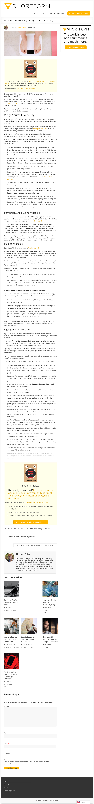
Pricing (43, 13)
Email (6, 743)
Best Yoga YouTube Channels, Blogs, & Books (11, 601)
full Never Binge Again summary (37, 502)
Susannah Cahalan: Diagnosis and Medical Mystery (50, 601)
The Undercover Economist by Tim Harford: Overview (35, 544)
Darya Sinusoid (28, 644)
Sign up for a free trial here (26, 89)
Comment (8, 705)
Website (7, 753)
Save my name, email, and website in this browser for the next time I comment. (27, 762)
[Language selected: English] (83, 802)
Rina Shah (47, 607)
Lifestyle (40, 528)
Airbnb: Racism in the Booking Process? (21, 536)
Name (6, 732)
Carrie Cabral (10, 644)
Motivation (47, 528)
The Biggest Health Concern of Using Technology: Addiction (11, 674)
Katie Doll (47, 644)
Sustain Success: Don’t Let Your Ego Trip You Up (28, 638)
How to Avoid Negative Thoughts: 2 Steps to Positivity (50, 638)
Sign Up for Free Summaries (78, 13)
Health (34, 528)
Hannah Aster (21, 27)
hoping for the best (40, 129)
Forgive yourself (33, 248)
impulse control (36, 221)
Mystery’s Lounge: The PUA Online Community (10, 638)
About (50, 13)
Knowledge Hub (59, 13)
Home (36, 13)
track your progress (11, 103)
